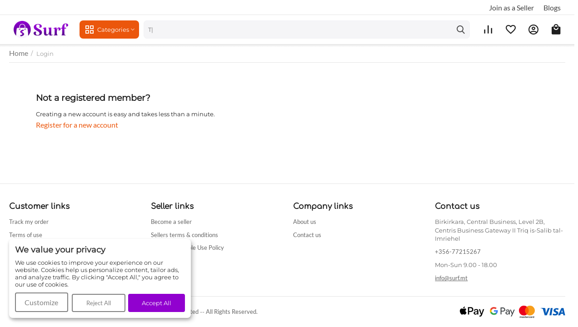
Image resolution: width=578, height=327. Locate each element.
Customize (41, 302)
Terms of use (25, 234)
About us (304, 221)
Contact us (307, 234)
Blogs (552, 7)
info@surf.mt (451, 278)
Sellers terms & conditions (184, 234)
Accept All (156, 303)
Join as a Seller (511, 7)
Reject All (98, 303)
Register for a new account (77, 124)
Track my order (29, 221)
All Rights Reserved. (232, 311)
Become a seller (171, 221)
